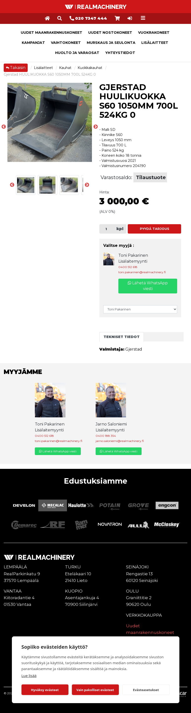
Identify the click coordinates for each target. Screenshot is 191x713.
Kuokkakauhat (90, 68)
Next (87, 185)
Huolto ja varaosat (77, 53)
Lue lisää (29, 675)
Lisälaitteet (154, 42)
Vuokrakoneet (154, 32)
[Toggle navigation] (143, 18)
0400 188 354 (106, 436)
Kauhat (65, 68)
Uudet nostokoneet (110, 32)
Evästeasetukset (146, 690)
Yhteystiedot (120, 53)
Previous (3, 126)
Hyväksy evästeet (45, 690)
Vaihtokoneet (66, 42)
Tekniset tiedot (122, 337)
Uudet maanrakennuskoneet (51, 32)
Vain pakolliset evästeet (95, 690)
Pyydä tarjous (154, 229)
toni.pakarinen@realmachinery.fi (142, 272)
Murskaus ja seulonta (111, 42)
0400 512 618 (127, 267)
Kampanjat (33, 42)
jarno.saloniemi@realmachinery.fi (120, 441)
